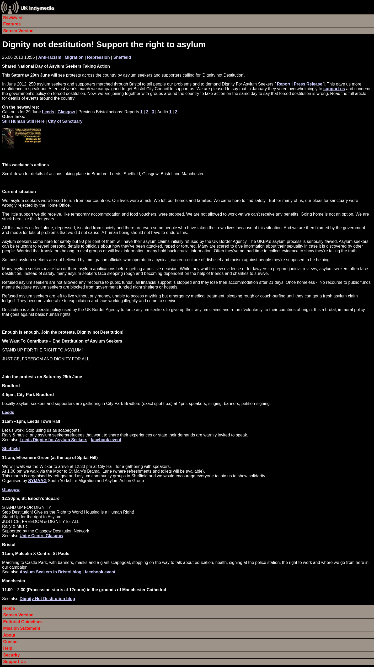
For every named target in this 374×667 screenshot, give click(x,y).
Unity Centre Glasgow (41, 535)
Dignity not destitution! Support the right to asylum (104, 44)
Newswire (13, 17)
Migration (74, 57)
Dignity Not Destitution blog (47, 598)
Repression (98, 57)
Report (284, 84)
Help (7, 648)
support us (334, 89)
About (9, 635)
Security (11, 655)
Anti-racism (49, 57)
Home (9, 608)
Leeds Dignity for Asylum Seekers (53, 439)
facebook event (106, 439)
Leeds (48, 112)
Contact (11, 641)
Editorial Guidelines (22, 622)
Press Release (308, 84)
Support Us (14, 661)
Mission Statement (21, 628)
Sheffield (122, 57)
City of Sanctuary (65, 121)
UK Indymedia (37, 8)
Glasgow (66, 112)
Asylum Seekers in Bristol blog (51, 572)
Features (12, 24)
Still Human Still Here (23, 121)
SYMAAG (37, 480)
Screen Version (18, 31)
